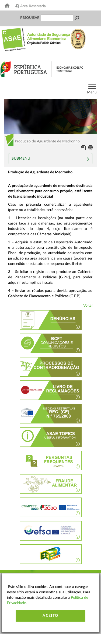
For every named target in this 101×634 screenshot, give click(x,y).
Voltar (88, 305)
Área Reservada (30, 6)
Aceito (50, 616)
